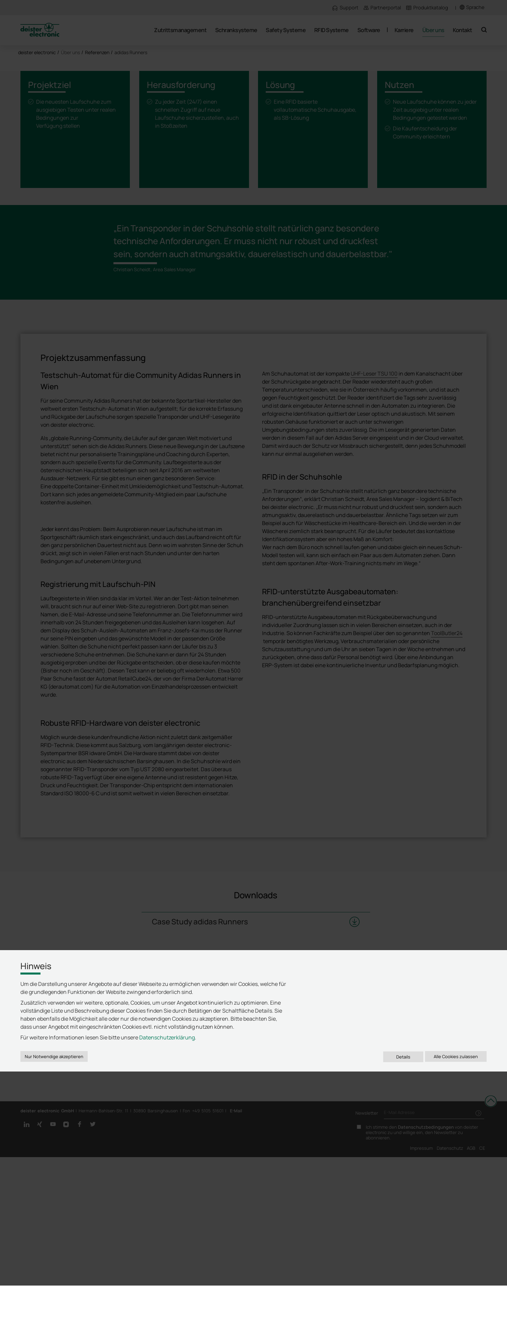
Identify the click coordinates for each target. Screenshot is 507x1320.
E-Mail (236, 1302)
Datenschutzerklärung (167, 1258)
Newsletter (366, 1304)
